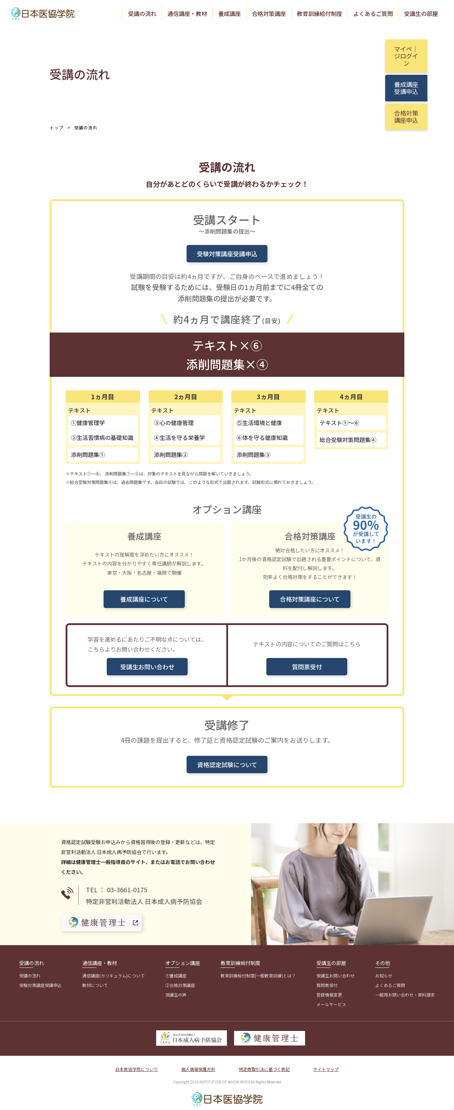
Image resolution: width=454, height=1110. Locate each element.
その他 (382, 956)
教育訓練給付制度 (319, 13)
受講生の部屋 (421, 13)
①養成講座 (176, 969)
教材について (95, 979)
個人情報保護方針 (198, 1062)
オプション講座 (182, 956)
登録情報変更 (329, 988)
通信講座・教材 (187, 13)
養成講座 (229, 13)
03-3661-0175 (127, 884)
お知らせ (383, 969)
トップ (57, 127)
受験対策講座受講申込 (40, 979)
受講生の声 (176, 988)
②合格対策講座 (180, 979)
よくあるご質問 (373, 13)
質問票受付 (327, 979)
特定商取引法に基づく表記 (264, 1062)
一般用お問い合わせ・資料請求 (405, 988)
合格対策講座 (269, 13)
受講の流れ (142, 13)
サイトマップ (326, 1062)
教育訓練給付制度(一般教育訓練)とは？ (258, 969)
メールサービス (331, 998)
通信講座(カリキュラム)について (113, 969)
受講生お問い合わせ (335, 969)
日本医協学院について (136, 1062)
